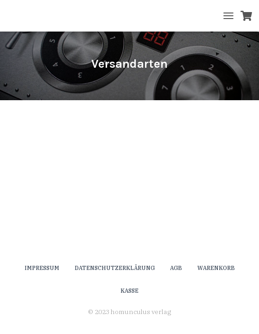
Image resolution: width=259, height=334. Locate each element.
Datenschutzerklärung (115, 267)
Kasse (129, 290)
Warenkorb (216, 267)
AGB (176, 267)
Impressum (42, 267)
